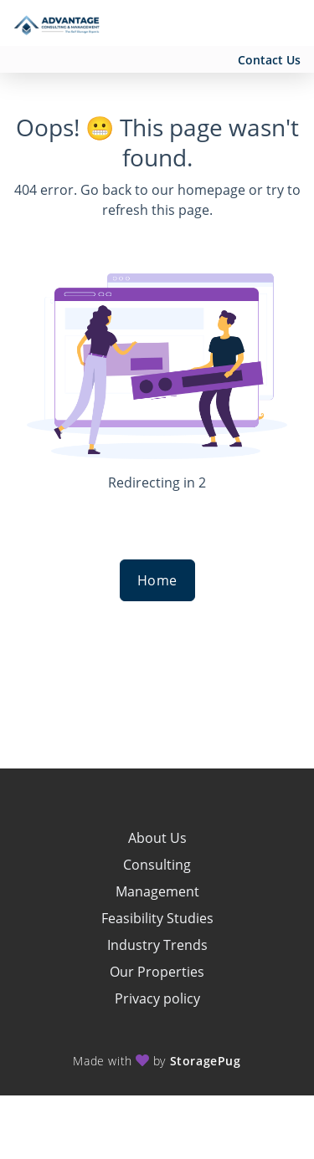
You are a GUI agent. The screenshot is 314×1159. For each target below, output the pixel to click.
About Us (157, 838)
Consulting (157, 864)
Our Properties (157, 971)
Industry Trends (157, 945)
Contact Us (269, 60)
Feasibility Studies (157, 918)
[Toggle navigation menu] (285, 23)
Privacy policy (157, 998)
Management (157, 891)
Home (157, 580)
